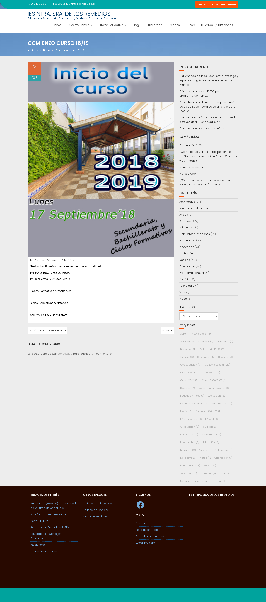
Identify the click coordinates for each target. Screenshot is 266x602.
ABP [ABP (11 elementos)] (184, 333)
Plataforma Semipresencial (48, 514)
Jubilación (186, 253)
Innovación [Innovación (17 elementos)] (189, 434)
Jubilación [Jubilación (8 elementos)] (211, 442)
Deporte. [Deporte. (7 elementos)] (187, 388)
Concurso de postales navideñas (201, 128)
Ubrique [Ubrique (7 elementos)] (226, 473)
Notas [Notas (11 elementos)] (205, 458)
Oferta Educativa (111, 25)
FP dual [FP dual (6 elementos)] (211, 419)
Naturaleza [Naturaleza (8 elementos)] (223, 450)
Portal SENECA (39, 521)
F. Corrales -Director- (44, 260)
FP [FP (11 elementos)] (218, 411)
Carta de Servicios (95, 516)
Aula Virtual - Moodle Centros (217, 4)
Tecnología (187, 286)
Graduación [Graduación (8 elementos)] (189, 427)
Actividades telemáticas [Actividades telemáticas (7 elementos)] (196, 341)
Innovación (186, 247)
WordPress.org (145, 543)
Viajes (183, 292)
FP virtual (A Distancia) (217, 25)
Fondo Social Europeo (44, 551)
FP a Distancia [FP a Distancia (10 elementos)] (191, 419)
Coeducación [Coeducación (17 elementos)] (191, 364)
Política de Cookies (96, 510)
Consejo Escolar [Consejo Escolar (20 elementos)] (217, 364)
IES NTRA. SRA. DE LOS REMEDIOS (69, 14)
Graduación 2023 (190, 145)
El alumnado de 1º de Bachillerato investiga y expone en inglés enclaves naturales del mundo (208, 80)
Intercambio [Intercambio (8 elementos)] (189, 442)
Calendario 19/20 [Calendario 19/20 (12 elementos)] (212, 349)
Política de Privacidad (97, 503)
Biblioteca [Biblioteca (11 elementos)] (188, 349)
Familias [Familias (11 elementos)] (225, 403)
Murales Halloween (191, 167)
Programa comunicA (193, 273)
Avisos (183, 214)
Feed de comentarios (150, 536)
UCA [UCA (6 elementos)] (220, 481)
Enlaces (174, 25)
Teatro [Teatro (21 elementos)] (210, 473)
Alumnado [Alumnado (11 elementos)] (225, 341)
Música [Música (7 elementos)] (205, 450)
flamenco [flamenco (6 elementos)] (204, 411)
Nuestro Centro (78, 25)
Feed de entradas (147, 530)
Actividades (187, 202)
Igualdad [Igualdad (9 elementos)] (210, 427)
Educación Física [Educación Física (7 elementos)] (192, 396)
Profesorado (187, 173)
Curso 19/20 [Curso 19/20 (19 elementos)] (210, 372)
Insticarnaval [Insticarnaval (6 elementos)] (211, 434)
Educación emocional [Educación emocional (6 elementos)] (213, 388)
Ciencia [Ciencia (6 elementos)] (187, 357)
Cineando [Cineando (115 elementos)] (206, 357)
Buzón (190, 25)
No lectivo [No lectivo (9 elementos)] (188, 458)
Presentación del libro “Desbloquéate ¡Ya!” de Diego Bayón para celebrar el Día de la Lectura (207, 106)
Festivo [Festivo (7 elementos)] (186, 411)
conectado (64, 354)
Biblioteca (155, 25)
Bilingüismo (187, 227)
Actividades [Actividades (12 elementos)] (201, 333)
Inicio (57, 25)
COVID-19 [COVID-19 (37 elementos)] (188, 372)
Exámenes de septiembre (49, 330)
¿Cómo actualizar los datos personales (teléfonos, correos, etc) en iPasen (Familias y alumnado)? (208, 156)
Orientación (187, 266)
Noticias (69, 260)
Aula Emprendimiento (193, 208)
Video (183, 299)
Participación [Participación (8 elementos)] (190, 465)
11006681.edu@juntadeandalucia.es (73, 4)
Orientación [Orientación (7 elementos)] (223, 458)
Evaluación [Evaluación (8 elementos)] (216, 396)
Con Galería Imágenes (194, 234)
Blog (136, 25)
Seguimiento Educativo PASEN (49, 527)
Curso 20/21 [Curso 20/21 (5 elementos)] (189, 380)
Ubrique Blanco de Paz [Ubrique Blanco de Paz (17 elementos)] (196, 481)
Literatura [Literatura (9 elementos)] (188, 450)
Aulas (165, 330)
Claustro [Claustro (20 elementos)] (226, 357)
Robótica (185, 279)
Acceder (141, 523)
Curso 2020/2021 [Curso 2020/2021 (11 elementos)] (214, 380)
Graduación (187, 240)
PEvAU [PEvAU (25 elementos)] (210, 465)
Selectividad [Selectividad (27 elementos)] (190, 473)
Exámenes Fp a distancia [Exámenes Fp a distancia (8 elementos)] (197, 403)
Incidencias (38, 545)
